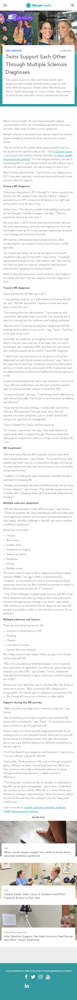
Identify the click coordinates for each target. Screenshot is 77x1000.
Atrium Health (18, 971)
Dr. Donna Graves (62, 151)
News (8, 50)
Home (38, 5)
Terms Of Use (30, 971)
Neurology (17, 50)
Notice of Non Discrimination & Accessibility (54, 971)
